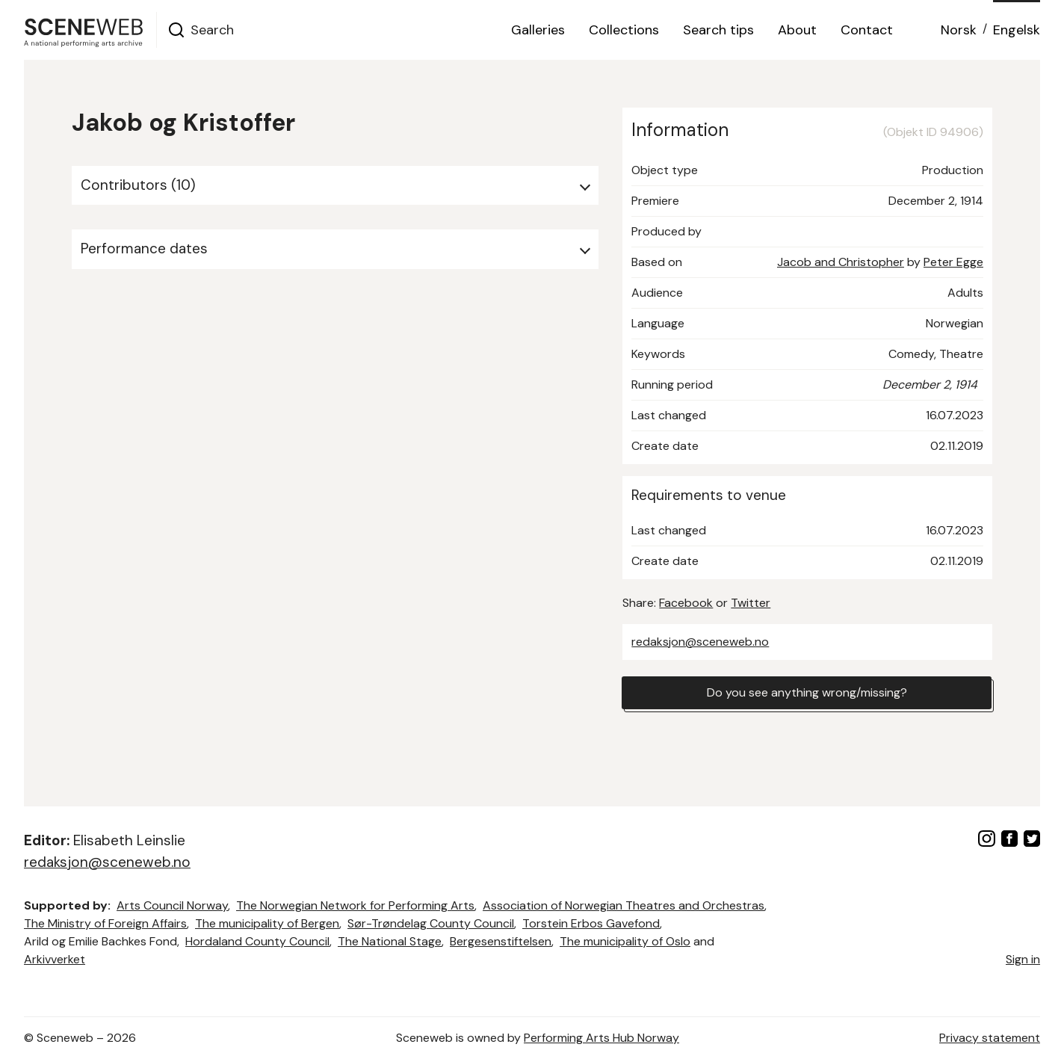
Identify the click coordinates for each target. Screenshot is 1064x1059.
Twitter (750, 603)
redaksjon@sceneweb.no (700, 641)
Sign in (1023, 959)
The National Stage (390, 941)
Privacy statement (989, 1038)
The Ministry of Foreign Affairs (105, 923)
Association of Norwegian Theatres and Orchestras (623, 905)
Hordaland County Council (257, 941)
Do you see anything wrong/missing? (807, 692)
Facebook (686, 603)
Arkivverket (54, 959)
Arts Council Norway (172, 905)
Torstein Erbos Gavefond (591, 923)
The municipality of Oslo (625, 941)
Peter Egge (953, 262)
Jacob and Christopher (840, 262)
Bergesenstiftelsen (500, 941)
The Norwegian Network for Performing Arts (355, 905)
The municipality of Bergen (267, 923)
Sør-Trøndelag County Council (430, 923)
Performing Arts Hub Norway (601, 1038)
